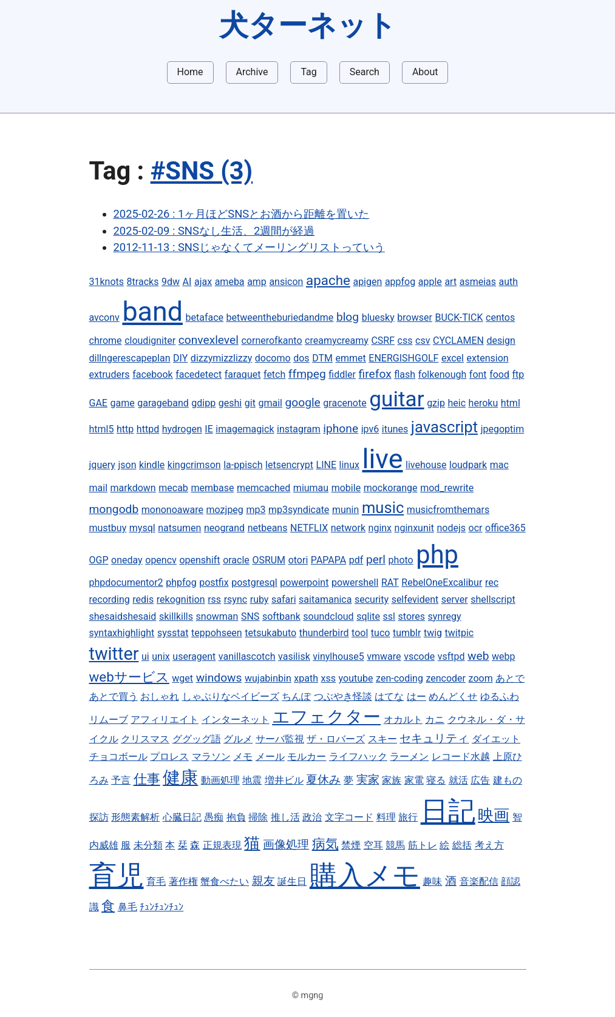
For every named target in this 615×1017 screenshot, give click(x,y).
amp (257, 281)
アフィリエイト (165, 719)
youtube (356, 678)
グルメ (238, 739)
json (127, 465)
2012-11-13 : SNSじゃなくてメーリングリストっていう (249, 247)
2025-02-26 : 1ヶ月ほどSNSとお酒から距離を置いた (242, 213)
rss (214, 599)
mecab (173, 488)
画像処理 (286, 844)
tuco (380, 633)
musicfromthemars (448, 509)
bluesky (378, 317)
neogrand (224, 528)
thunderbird (324, 633)
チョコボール (118, 756)
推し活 (285, 817)
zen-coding (399, 678)
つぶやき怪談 (343, 696)
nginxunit (414, 528)
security (372, 599)
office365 (505, 528)
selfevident (415, 599)
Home (190, 72)
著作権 (183, 881)
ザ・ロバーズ (336, 739)
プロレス (169, 756)
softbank (281, 616)
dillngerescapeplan (130, 358)
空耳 (373, 845)
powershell (354, 582)
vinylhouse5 (338, 656)
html (510, 403)
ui (145, 656)
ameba (230, 281)
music (383, 507)
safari (283, 599)
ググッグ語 (196, 739)
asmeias (478, 281)
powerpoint (304, 582)
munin (345, 509)
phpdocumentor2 (126, 582)
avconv (104, 317)
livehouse (426, 465)
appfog (400, 281)
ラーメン (409, 756)
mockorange (391, 488)
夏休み (323, 780)
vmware (384, 656)
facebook (152, 374)
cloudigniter (149, 340)
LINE (326, 465)
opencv (161, 560)
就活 (458, 780)
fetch (274, 374)
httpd (148, 429)
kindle (152, 465)
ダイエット (496, 739)
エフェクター (326, 717)
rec (491, 582)
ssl (389, 616)
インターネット (236, 719)
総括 (462, 845)
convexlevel (208, 340)
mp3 (255, 509)
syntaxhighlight (122, 633)
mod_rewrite (447, 488)
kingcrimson (194, 465)
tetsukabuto (270, 633)
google (303, 402)
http (125, 429)
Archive (252, 72)
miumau (310, 488)
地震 (252, 780)
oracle (236, 560)
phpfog (181, 582)
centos (500, 317)
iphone (340, 428)
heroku (483, 403)
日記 (448, 811)
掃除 (258, 817)
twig (433, 633)
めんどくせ (453, 696)
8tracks (143, 281)
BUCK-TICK (459, 317)
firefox (375, 374)
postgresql (254, 582)
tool (360, 633)
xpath (306, 678)
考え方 (489, 845)
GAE (98, 403)
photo (401, 560)
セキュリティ (434, 738)
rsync (235, 599)
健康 (180, 777)
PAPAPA (328, 560)
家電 (414, 780)
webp (503, 656)
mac (499, 465)
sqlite (368, 616)
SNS (250, 616)
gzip (436, 403)
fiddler (342, 374)
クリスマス (145, 739)
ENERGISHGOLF (403, 358)
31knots (106, 281)
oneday (127, 560)
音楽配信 (479, 881)
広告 (480, 780)
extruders (109, 374)
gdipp (203, 403)
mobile (346, 488)
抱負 (236, 817)
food (499, 374)
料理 (386, 817)
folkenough (442, 374)
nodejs (451, 528)
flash (404, 374)
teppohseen (216, 633)
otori (298, 560)
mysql (142, 528)
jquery (102, 465)
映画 (493, 815)
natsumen (179, 528)
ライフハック (358, 756)
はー (416, 696)
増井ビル (284, 780)
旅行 (408, 817)
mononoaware (172, 509)
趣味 (432, 881)
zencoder (446, 678)
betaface (204, 317)
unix (160, 656)
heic (456, 403)
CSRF (383, 340)
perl (376, 559)
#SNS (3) (202, 171)
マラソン (211, 756)
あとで (510, 678)
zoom (481, 678)
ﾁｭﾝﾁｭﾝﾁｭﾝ (161, 907)
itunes (395, 429)
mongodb (114, 509)
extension (488, 358)
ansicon (286, 281)
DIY (180, 358)
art (450, 281)
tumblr (407, 633)
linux (349, 465)
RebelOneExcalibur (441, 582)
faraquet (243, 374)
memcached (263, 488)
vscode (419, 656)
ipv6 (370, 429)
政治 (312, 817)
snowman (217, 616)
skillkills (176, 616)
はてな (389, 696)
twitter (114, 653)
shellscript (493, 599)
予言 (121, 780)
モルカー (306, 756)
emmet (351, 358)
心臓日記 (182, 817)
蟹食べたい (224, 881)
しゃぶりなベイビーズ (230, 696)
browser (414, 317)
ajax (203, 281)
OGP (99, 560)
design (500, 340)
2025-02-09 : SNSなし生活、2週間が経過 (214, 230)
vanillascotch (247, 656)
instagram (299, 429)
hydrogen (182, 429)
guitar (396, 399)
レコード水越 (461, 756)
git (250, 403)
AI (187, 281)
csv (422, 340)
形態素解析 (135, 817)
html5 (101, 429)
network (348, 528)
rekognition (181, 599)
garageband (163, 403)
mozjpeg (224, 509)
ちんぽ (296, 696)
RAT (390, 582)
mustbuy (108, 528)
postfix (213, 582)
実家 (367, 780)
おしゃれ (159, 696)
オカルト (403, 719)
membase (212, 488)
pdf (356, 560)
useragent (194, 656)
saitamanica (325, 599)
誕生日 (292, 881)
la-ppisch (242, 465)
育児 (116, 875)
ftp (518, 374)
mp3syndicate (298, 509)
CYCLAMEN (458, 340)
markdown (133, 488)
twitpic (459, 633)
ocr (476, 528)
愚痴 (213, 817)
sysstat (173, 633)
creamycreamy (337, 340)
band (152, 311)
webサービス (129, 677)
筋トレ (422, 845)
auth (508, 281)
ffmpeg (307, 374)
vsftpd (451, 656)
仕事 (147, 779)
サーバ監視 (280, 739)
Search (364, 72)
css (405, 340)
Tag (308, 72)
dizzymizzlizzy (221, 358)
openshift (199, 560)
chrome (105, 340)
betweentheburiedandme (280, 317)
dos (301, 358)
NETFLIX (309, 528)
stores (411, 616)
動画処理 (220, 780)
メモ (243, 756)
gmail (270, 403)
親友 (263, 881)
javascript (444, 427)
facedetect (198, 374)
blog (347, 317)
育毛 (156, 881)
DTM (322, 358)
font (478, 374)
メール (270, 756)
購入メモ (365, 875)
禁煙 (351, 845)
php (437, 554)
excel (452, 358)
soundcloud (328, 616)
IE (208, 429)
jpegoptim (503, 429)
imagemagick (245, 429)
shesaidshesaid (123, 616)
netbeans (268, 528)
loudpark (468, 465)
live (382, 459)
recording (109, 599)
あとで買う (113, 696)
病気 (325, 843)
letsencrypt (289, 465)
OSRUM (268, 560)
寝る (436, 780)
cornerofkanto (271, 340)
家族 (391, 780)
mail (98, 488)
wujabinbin (268, 678)
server (454, 599)
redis (143, 599)
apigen (367, 281)
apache (328, 280)
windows (219, 678)
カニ (434, 719)
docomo (273, 358)
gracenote (344, 403)
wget (182, 678)
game (122, 403)
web (478, 656)
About (425, 72)
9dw (170, 281)
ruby (259, 599)
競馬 (395, 845)
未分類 (148, 845)
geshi (230, 403)
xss (328, 678)
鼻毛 (127, 907)
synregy (444, 616)
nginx (380, 528)
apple (430, 281)
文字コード (349, 817)
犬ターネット (307, 25)
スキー (382, 739)
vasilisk (294, 656)
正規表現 (222, 845)
